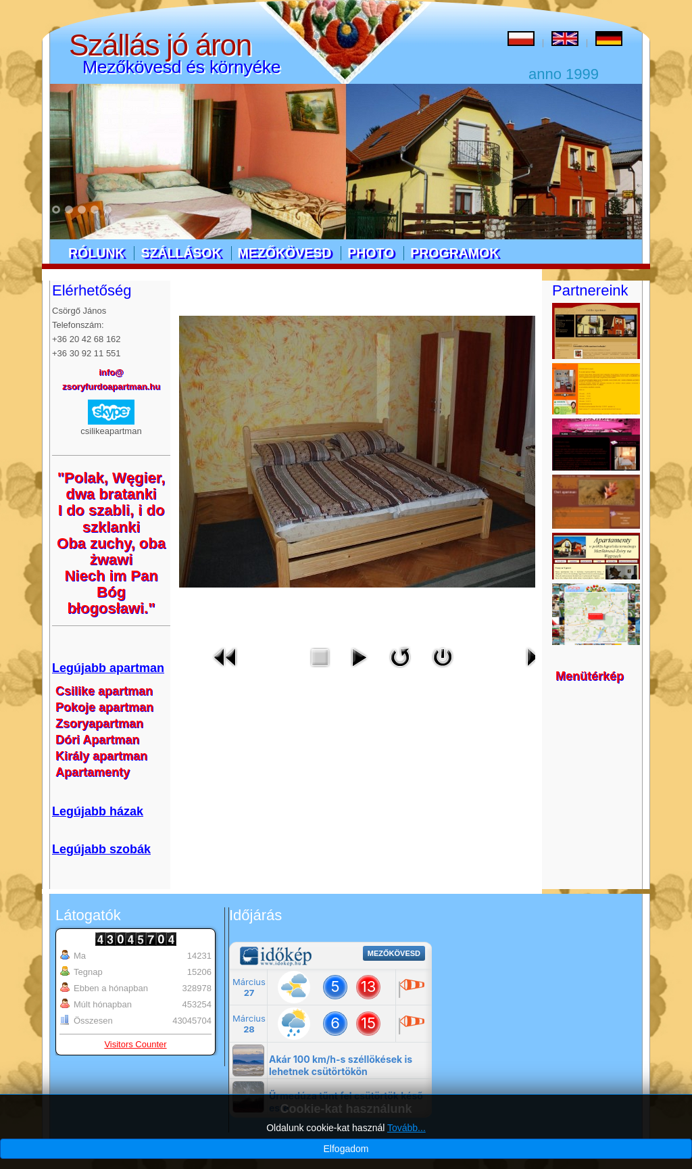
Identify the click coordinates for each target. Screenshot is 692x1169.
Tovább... (406, 1127)
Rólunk (96, 253)
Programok (454, 253)
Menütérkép (589, 676)
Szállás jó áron (160, 45)
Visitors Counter (135, 1044)
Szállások (181, 253)
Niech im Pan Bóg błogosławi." (110, 592)
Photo (370, 253)
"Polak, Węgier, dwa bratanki (111, 485)
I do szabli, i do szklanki (111, 518)
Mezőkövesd (285, 253)
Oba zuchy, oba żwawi (111, 551)
